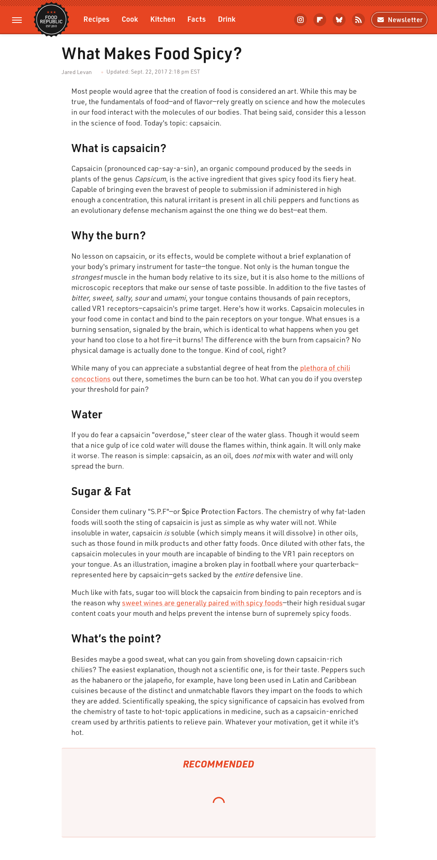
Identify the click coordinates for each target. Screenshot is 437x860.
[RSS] (358, 19)
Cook (130, 18)
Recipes (96, 18)
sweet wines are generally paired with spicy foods (202, 602)
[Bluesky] (339, 19)
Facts (196, 18)
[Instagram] (300, 19)
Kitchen (162, 18)
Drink (227, 18)
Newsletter (399, 19)
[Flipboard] (319, 19)
